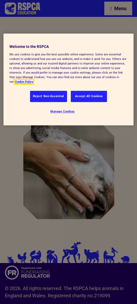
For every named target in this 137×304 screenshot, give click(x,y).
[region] (68, 80)
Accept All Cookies (89, 96)
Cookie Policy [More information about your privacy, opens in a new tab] (24, 82)
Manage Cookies (62, 111)
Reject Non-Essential (48, 96)
